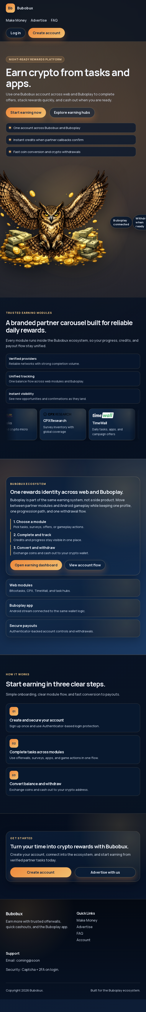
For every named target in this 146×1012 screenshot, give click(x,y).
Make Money (16, 20)
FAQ (54, 20)
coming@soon (28, 960)
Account (83, 939)
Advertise (39, 20)
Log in (16, 33)
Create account (46, 33)
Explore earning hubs (72, 112)
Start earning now (25, 112)
